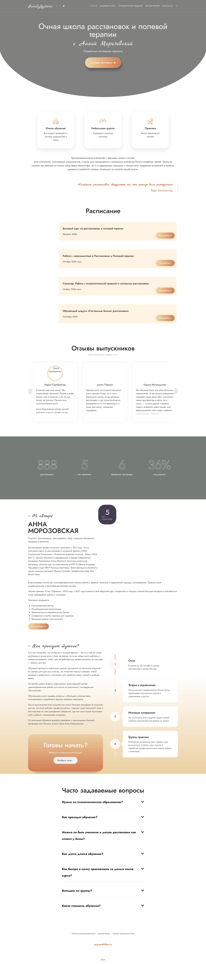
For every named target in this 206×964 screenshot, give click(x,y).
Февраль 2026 (70, 234)
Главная (93, 6)
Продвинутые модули (130, 6)
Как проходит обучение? (79, 817)
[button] (103, 801)
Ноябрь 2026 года (72, 289)
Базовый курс (107, 6)
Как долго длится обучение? (82, 854)
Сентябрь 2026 (70, 316)
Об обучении (152, 6)
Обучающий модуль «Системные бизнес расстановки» (96, 311)
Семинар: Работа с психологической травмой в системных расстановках (106, 283)
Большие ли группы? (77, 891)
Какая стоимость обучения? (81, 906)
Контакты (168, 6)
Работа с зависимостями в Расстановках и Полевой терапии (98, 256)
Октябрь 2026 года (72, 261)
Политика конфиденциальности (83, 933)
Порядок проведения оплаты (124, 933)
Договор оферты (104, 933)
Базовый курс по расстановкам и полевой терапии (93, 228)
